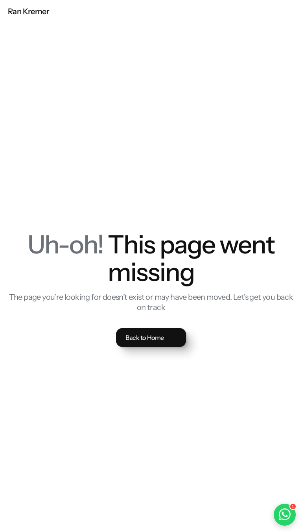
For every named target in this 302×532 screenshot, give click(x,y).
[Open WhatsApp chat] (285, 515)
